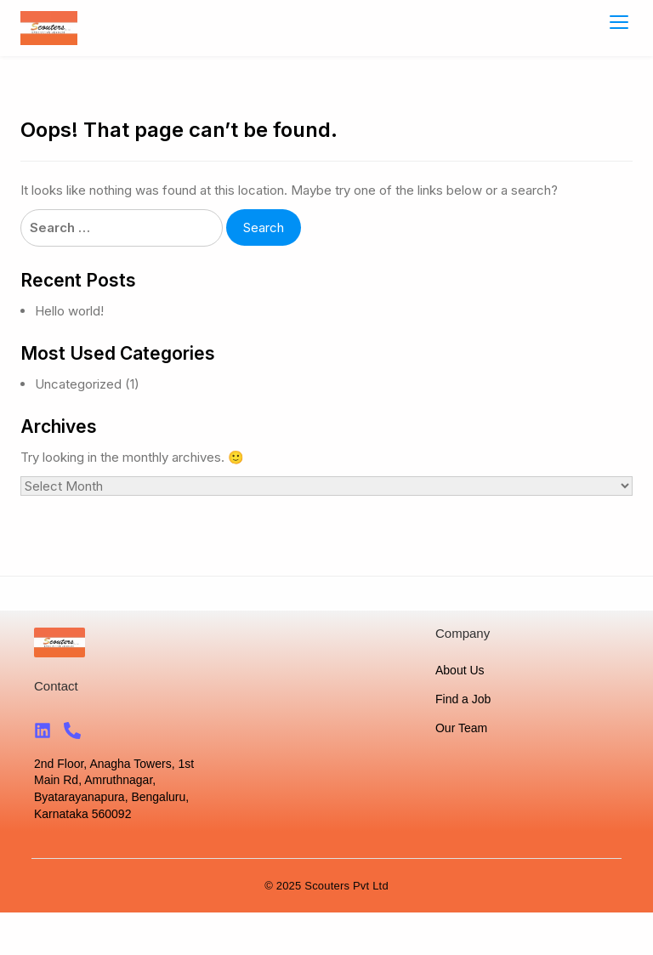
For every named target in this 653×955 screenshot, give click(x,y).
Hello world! (69, 311)
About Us (460, 670)
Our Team (461, 728)
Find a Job (463, 699)
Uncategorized (78, 384)
